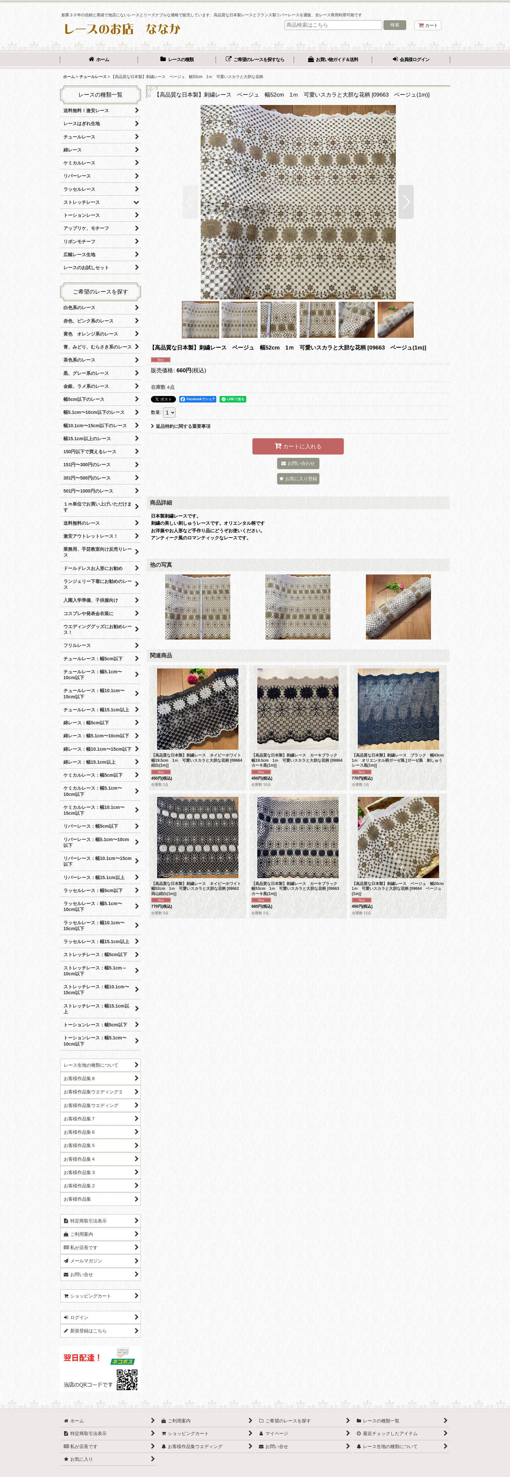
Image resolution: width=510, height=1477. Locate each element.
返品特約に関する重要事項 (180, 426)
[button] (190, 202)
